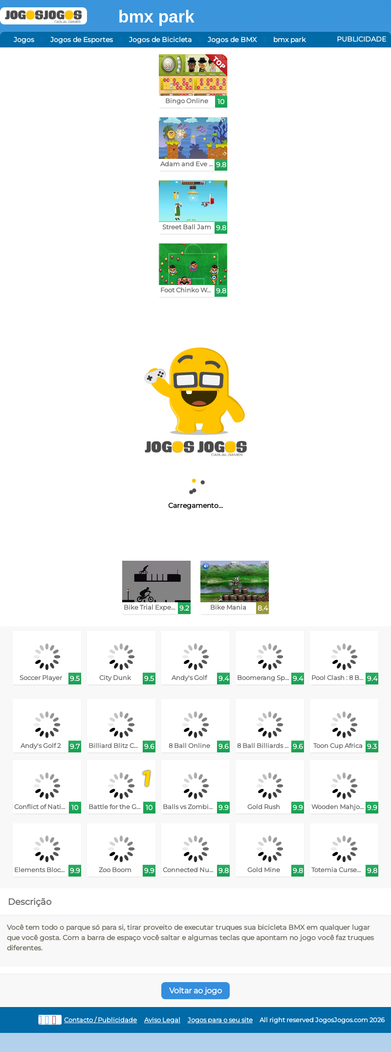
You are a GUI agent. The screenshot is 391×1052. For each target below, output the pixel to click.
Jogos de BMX (232, 39)
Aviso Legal (162, 1020)
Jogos (24, 39)
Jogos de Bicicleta (160, 39)
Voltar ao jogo (195, 990)
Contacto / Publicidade (100, 1020)
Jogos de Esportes (81, 39)
